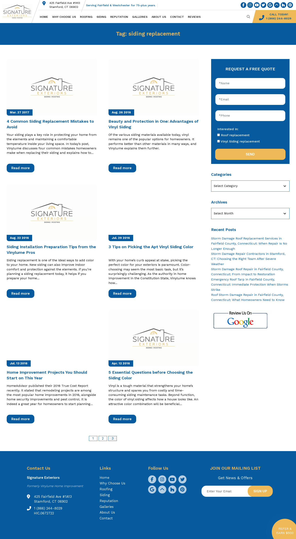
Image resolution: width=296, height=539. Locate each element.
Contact (177, 16)
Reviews (194, 16)
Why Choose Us (64, 16)
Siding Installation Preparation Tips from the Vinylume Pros (51, 249)
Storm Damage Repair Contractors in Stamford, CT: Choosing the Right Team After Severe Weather (248, 259)
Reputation (119, 16)
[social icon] (243, 5)
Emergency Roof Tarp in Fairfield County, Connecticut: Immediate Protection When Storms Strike (249, 284)
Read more (20, 168)
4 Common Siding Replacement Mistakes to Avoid (50, 124)
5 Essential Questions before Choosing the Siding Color (150, 375)
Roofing (86, 16)
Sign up (260, 491)
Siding (101, 16)
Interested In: (227, 129)
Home (44, 16)
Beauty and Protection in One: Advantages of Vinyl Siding (153, 124)
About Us (159, 16)
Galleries (139, 16)
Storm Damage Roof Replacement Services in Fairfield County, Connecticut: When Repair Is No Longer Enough (249, 243)
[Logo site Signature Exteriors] (19, 11)
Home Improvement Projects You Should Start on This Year (47, 375)
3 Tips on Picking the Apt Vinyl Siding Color (150, 246)
